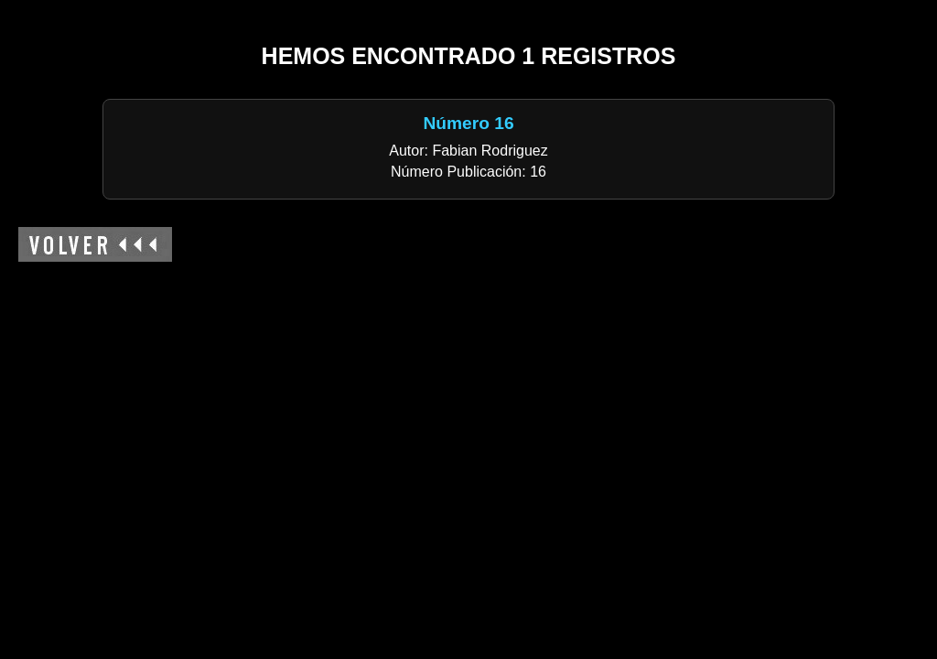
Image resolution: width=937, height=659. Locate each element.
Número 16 (468, 123)
